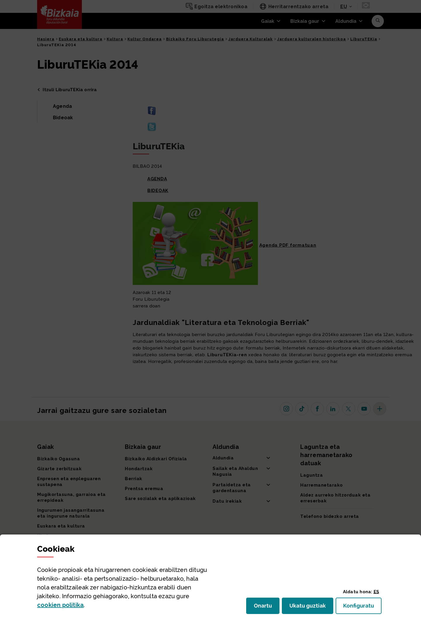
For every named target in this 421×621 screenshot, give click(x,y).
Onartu (266, 607)
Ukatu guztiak (309, 607)
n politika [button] (60, 604)
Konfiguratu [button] (362, 607)
